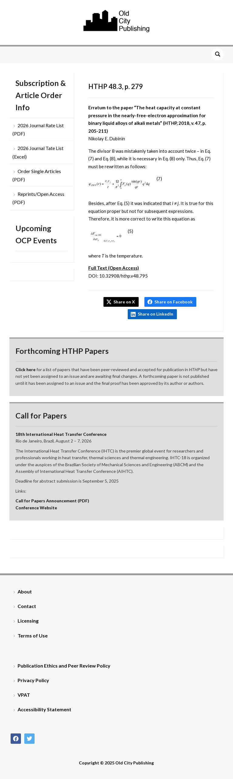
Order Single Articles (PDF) (36, 175)
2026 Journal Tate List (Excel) (37, 152)
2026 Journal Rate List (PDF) (38, 129)
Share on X (124, 301)
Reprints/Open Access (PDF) (38, 198)
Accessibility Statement (44, 709)
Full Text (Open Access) (113, 268)
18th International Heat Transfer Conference (60, 434)
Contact (27, 606)
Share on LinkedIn (155, 313)
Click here (25, 369)
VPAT (24, 695)
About (25, 591)
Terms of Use (33, 635)
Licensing (28, 621)
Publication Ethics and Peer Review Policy (64, 665)
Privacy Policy (33, 680)
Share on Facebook (173, 301)
